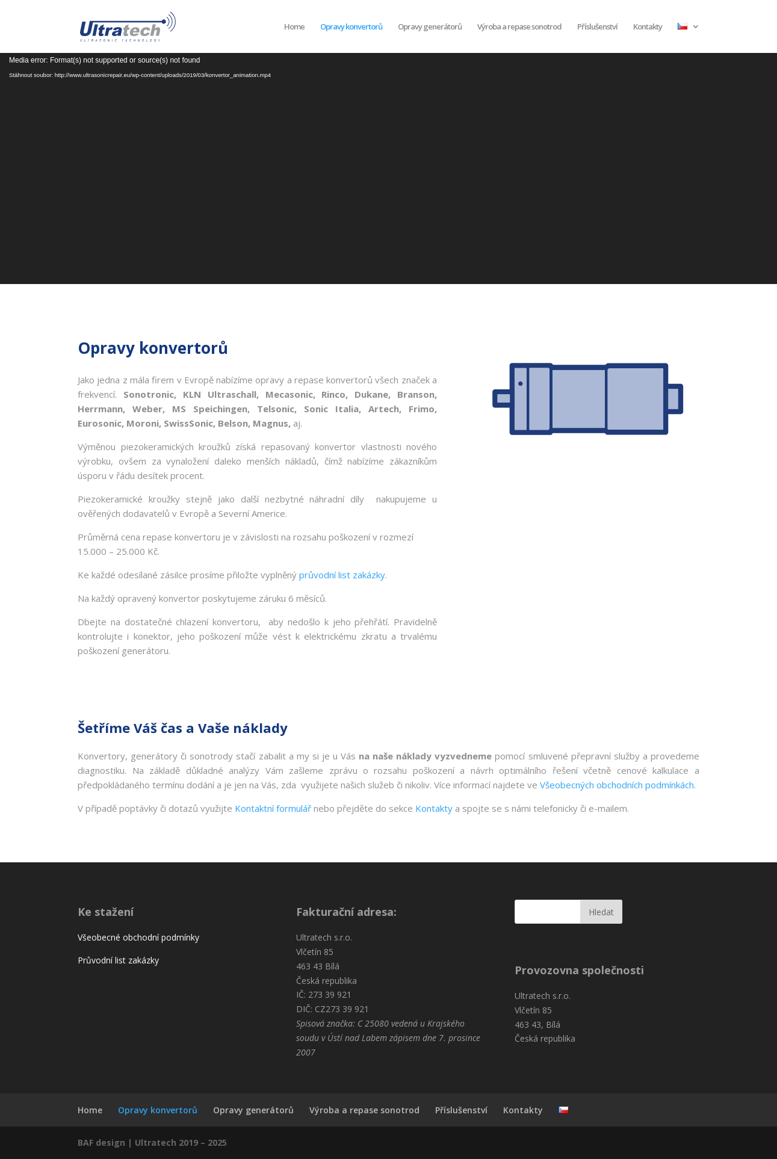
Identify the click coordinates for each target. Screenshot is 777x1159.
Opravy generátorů (430, 27)
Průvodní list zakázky (118, 960)
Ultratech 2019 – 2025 (181, 1142)
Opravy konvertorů (351, 27)
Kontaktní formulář (273, 808)
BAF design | (106, 1142)
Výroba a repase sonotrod (519, 27)
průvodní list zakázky (342, 575)
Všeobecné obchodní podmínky (138, 937)
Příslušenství (597, 27)
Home (294, 27)
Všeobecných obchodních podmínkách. (619, 785)
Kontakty (647, 27)
